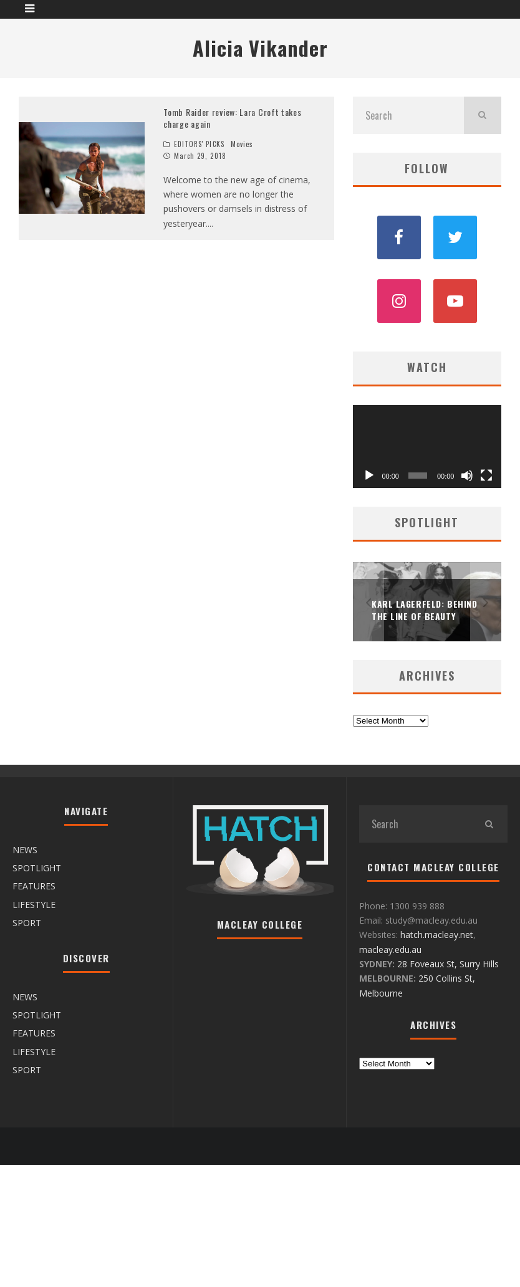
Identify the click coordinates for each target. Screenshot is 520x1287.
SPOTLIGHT (36, 868)
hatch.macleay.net (436, 934)
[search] (482, 115)
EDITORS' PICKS (199, 144)
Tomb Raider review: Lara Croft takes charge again (232, 118)
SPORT (26, 923)
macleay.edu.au (390, 949)
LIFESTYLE (33, 905)
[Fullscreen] (486, 475)
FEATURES (33, 886)
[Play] (369, 475)
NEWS (24, 850)
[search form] (408, 115)
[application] (427, 447)
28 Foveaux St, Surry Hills (448, 964)
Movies (242, 144)
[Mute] (467, 475)
